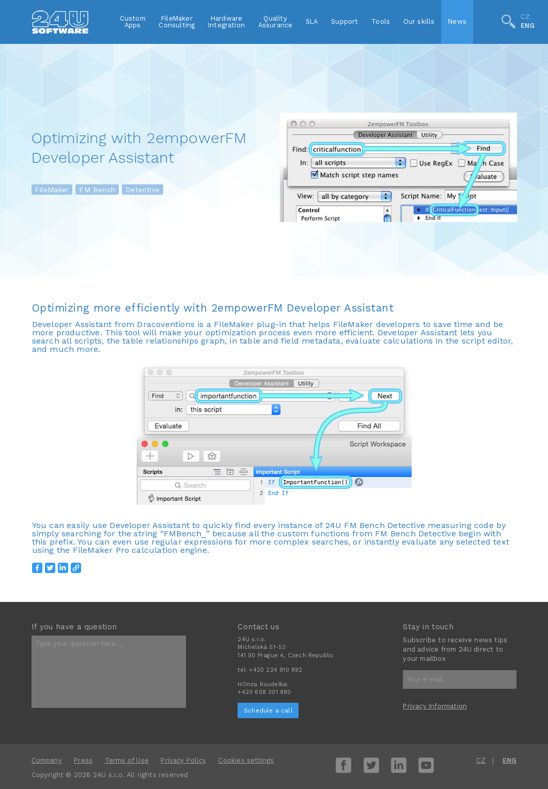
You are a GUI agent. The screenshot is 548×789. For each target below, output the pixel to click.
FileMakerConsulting (177, 21)
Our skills (419, 21)
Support (344, 21)
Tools (380, 21)
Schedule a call (268, 710)
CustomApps (133, 21)
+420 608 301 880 (264, 692)
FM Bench (97, 189)
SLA (312, 21)
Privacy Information (435, 706)
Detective (143, 189)
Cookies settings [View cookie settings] (246, 760)
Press (83, 760)
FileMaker (52, 189)
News (457, 21)
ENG (528, 26)
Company (47, 760)
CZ (525, 17)
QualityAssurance (275, 21)
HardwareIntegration (226, 21)
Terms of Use (127, 760)
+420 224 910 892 (275, 670)
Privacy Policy (183, 760)
